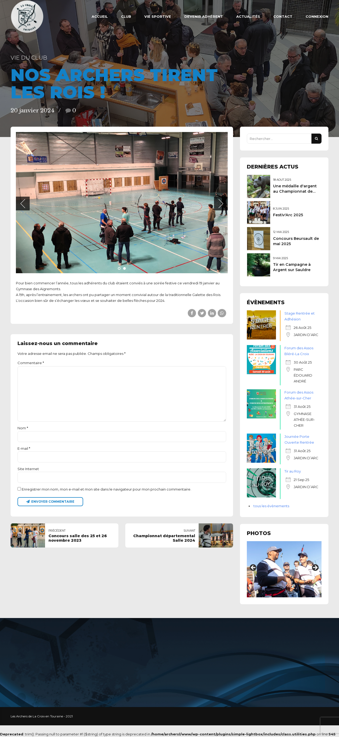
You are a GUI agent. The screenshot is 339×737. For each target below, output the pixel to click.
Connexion (317, 16)
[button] (23, 203)
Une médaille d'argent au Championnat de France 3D (295, 191)
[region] (284, 569)
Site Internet (28, 469)
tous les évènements (271, 506)
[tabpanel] (122, 202)
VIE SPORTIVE (157, 16)
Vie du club (29, 57)
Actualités (248, 16)
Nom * (22, 428)
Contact (282, 16)
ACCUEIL (100, 16)
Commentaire (30, 363)
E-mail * (23, 448)
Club (126, 16)
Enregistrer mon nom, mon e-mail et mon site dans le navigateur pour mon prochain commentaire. (106, 489)
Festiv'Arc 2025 (288, 215)
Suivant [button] (315, 568)
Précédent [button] (253, 568)
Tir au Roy (292, 471)
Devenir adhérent (203, 16)
